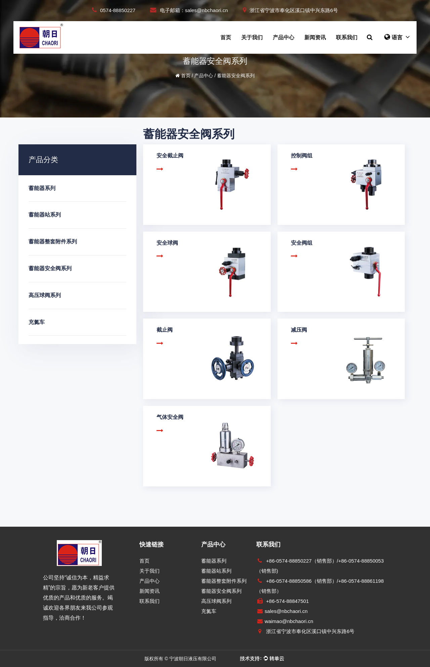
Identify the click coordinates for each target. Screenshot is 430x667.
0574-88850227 (113, 10)
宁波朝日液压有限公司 (192, 658)
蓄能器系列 (42, 188)
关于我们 (252, 37)
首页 (225, 37)
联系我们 (346, 37)
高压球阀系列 (45, 295)
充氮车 (37, 322)
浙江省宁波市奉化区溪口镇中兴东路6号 (290, 10)
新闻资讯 (315, 37)
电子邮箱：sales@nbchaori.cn (189, 10)
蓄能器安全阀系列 (50, 268)
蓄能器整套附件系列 (53, 241)
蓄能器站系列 (45, 215)
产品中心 (283, 37)
